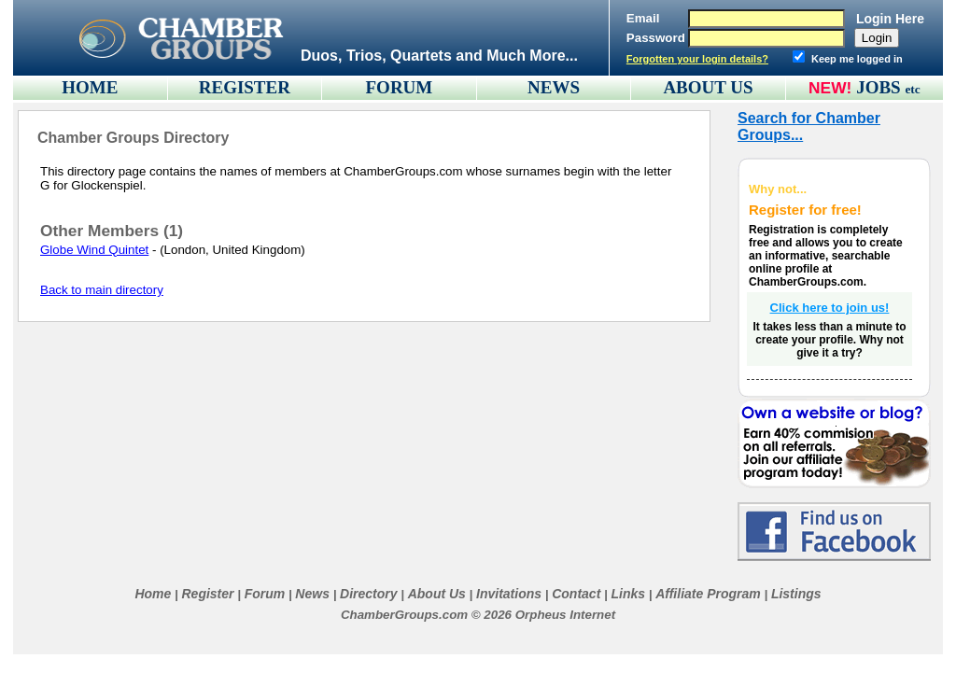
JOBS (888, 87)
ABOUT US (707, 87)
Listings (796, 593)
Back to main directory (101, 290)
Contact (576, 593)
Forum (265, 593)
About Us (437, 593)
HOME (90, 87)
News (312, 593)
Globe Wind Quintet (94, 250)
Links (628, 593)
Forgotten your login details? (697, 58)
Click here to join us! (830, 308)
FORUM (399, 87)
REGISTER (244, 87)
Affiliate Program (708, 593)
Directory (368, 593)
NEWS (553, 87)
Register (207, 593)
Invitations (508, 593)
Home (152, 593)
